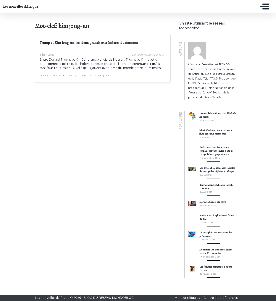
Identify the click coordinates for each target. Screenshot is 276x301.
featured (67, 75)
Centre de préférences (221, 298)
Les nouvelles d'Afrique (20, 6)
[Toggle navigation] (263, 6)
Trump (97, 75)
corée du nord (50, 75)
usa (106, 75)
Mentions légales (188, 298)
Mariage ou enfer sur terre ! (213, 201)
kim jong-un (83, 75)
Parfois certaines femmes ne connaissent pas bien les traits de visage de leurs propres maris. (216, 151)
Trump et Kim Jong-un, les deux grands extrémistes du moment (89, 42)
